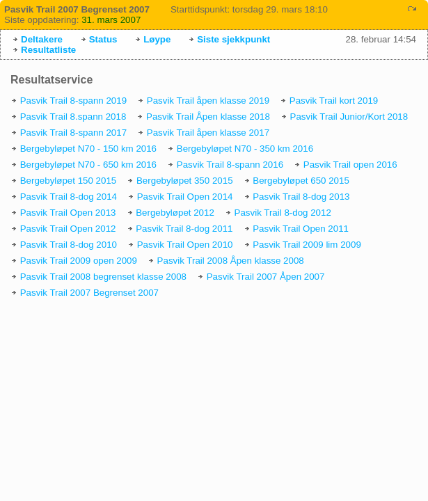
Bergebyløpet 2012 (175, 212)
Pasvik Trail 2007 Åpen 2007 (266, 276)
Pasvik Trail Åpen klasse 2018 (208, 116)
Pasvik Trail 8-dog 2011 (184, 228)
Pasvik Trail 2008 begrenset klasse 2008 (103, 276)
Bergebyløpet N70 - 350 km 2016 (245, 148)
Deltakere (42, 39)
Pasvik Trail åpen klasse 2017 (208, 132)
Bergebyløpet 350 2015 (184, 180)
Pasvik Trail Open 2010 (185, 244)
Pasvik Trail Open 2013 (68, 212)
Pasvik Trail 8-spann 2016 (230, 164)
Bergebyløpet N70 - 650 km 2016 (88, 164)
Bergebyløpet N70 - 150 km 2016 (88, 148)
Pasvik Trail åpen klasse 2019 (208, 100)
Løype (157, 39)
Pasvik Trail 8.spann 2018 (73, 116)
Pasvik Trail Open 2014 (185, 196)
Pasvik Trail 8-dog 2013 (301, 196)
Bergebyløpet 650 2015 (301, 180)
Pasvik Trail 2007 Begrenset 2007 (89, 292)
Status (103, 39)
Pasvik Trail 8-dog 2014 (68, 196)
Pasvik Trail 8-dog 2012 (283, 212)
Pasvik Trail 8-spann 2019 (73, 100)
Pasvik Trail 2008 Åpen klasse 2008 (230, 260)
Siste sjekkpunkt (233, 39)
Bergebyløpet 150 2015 (68, 180)
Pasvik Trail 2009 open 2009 (78, 260)
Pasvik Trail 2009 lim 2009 (307, 244)
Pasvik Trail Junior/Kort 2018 (349, 116)
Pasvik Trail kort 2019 (334, 100)
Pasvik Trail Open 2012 (68, 228)
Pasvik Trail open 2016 (350, 164)
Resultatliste (48, 50)
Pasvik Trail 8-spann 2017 (73, 132)
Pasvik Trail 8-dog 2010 (68, 244)
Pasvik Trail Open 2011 (301, 228)
